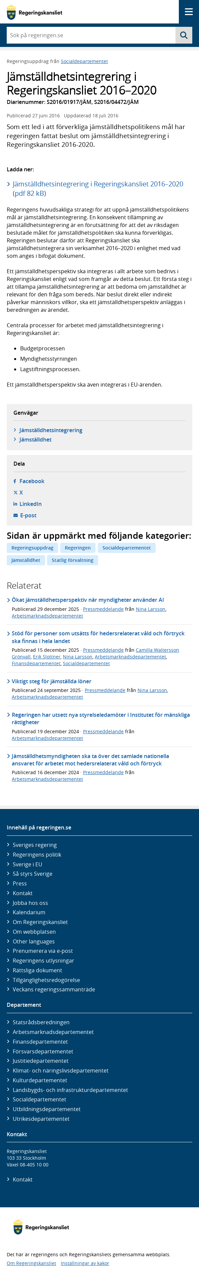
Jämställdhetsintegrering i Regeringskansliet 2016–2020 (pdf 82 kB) (98, 188)
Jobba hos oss (30, 903)
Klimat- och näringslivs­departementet (61, 1070)
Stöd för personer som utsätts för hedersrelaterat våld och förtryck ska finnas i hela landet (98, 637)
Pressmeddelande (103, 609)
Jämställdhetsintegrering (50, 430)
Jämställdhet (35, 439)
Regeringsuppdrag (32, 547)
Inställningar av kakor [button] (85, 1263)
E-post (28, 515)
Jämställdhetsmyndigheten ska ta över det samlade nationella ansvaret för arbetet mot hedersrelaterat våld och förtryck (90, 759)
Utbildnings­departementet (47, 1109)
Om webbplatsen (34, 931)
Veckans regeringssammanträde (54, 989)
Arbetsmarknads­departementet (53, 1032)
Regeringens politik (37, 854)
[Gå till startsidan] (34, 12)
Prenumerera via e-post (43, 951)
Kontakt (23, 893)
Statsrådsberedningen (41, 1022)
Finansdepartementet (36, 663)
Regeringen (78, 547)
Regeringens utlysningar (43, 960)
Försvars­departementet (43, 1051)
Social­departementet (39, 1099)
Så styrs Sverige (32, 873)
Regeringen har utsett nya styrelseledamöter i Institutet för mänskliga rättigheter (101, 718)
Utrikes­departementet (41, 1118)
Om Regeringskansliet (40, 922)
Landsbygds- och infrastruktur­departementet (70, 1090)
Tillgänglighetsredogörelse (46, 980)
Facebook (31, 481)
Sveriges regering (35, 845)
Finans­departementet (40, 1041)
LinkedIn (30, 504)
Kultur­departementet (40, 1080)
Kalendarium (29, 912)
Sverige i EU (27, 864)
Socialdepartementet (84, 61)
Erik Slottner (47, 656)
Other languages (34, 941)
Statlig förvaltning (72, 560)
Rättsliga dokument (37, 970)
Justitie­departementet (41, 1060)
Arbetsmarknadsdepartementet (47, 616)
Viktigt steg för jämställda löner (51, 681)
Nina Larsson (150, 609)
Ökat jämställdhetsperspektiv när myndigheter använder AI (88, 599)
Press (20, 883)
